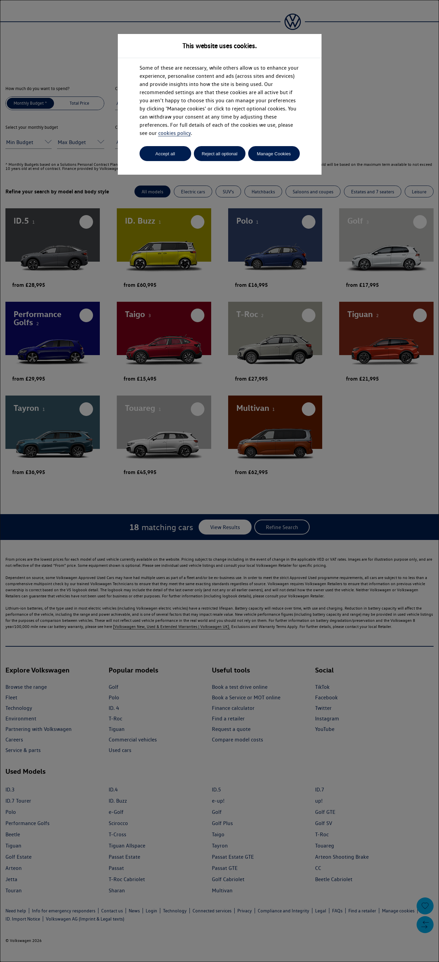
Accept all (165, 153)
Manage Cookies (274, 153)
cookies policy (174, 133)
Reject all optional (219, 153)
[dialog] (219, 481)
